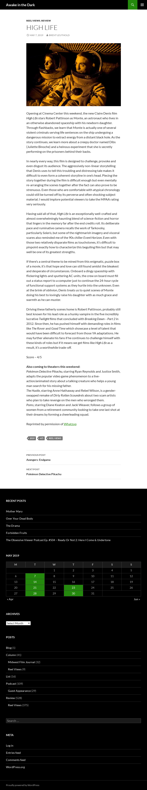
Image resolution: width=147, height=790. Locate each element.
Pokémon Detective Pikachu (73, 471)
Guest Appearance (19, 690)
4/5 (41, 438)
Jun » (137, 599)
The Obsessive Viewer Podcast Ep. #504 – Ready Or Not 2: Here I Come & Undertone (58, 540)
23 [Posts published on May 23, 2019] (73, 587)
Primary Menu (142, 5)
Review (46, 20)
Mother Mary (14, 511)
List (8, 676)
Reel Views (33, 20)
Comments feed (16, 760)
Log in (9, 745)
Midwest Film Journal (21, 662)
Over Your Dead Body (19, 518)
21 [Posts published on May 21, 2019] (35, 587)
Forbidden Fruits (16, 532)
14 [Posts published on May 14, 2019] (35, 581)
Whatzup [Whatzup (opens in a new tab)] (70, 424)
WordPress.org (15, 767)
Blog (9, 647)
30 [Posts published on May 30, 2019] (73, 593)
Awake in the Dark (20, 5)
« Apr (10, 599)
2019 (32, 438)
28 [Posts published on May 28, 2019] (35, 593)
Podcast (11, 683)
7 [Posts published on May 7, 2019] (35, 576)
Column (11, 655)
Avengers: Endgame (73, 457)
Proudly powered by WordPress (22, 785)
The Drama (13, 525)
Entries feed (13, 752)
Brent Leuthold (59, 35)
